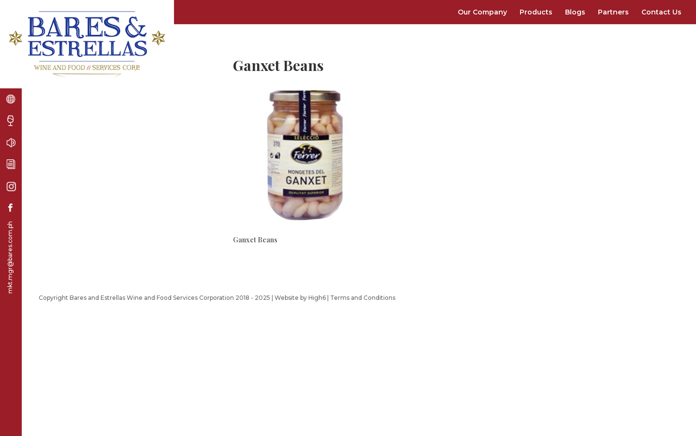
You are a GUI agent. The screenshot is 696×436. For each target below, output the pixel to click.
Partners (613, 12)
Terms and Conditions (362, 297)
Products (536, 12)
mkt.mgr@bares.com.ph (10, 257)
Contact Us (661, 12)
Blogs (575, 12)
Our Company (482, 12)
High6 (317, 297)
